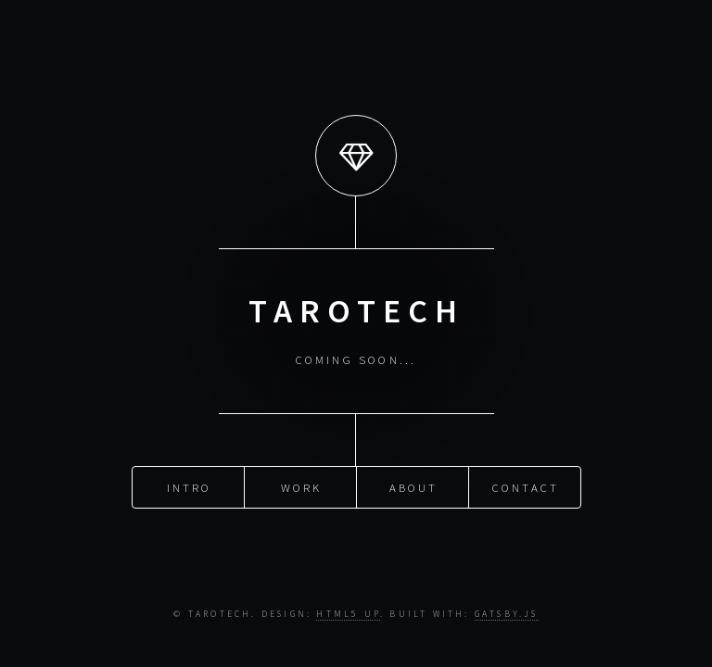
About (414, 486)
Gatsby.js (507, 614)
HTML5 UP (348, 614)
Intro (189, 486)
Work (302, 486)
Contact (525, 486)
